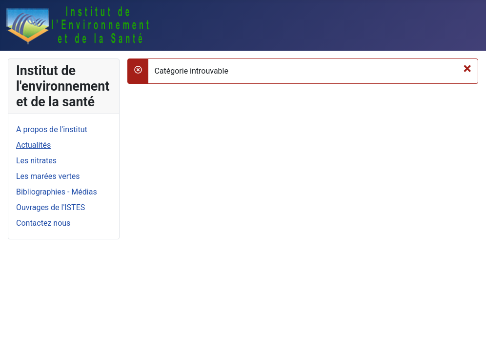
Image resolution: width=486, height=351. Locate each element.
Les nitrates (36, 160)
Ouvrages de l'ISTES (50, 207)
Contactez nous (43, 223)
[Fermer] (467, 68)
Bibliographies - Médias (56, 191)
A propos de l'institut (51, 129)
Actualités (33, 145)
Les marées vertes (48, 176)
